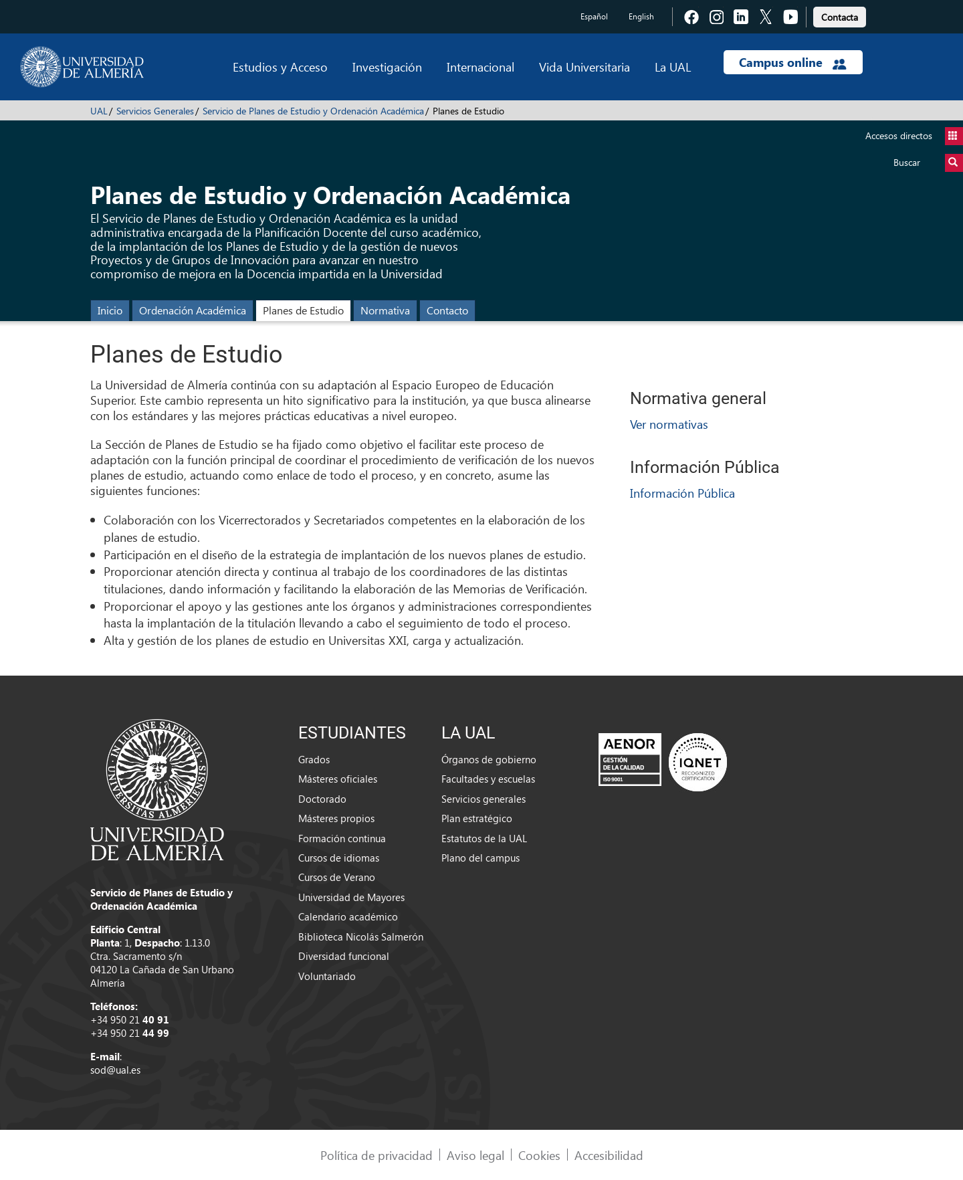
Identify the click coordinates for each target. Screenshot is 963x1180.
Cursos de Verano (336, 877)
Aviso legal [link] (475, 1155)
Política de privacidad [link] (376, 1155)
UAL (99, 110)
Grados (314, 759)
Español (594, 16)
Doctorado (322, 798)
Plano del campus (480, 857)
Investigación (387, 66)
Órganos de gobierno (488, 759)
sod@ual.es (115, 1069)
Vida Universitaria (584, 66)
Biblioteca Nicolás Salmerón (360, 936)
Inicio (110, 310)
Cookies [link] (539, 1155)
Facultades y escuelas (488, 778)
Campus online (793, 62)
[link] (839, 15)
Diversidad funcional (343, 956)
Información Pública (682, 492)
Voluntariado (327, 976)
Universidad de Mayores (351, 897)
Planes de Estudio (303, 310)
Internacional (480, 66)
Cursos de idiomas (338, 857)
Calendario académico (348, 916)
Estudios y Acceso (280, 66)
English (641, 16)
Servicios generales (483, 798)
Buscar (928, 163)
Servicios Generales (155, 110)
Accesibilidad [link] (608, 1155)
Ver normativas (669, 423)
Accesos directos (914, 136)
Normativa (385, 310)
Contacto (447, 310)
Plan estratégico (476, 818)
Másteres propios (336, 818)
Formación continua (342, 838)
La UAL (673, 66)
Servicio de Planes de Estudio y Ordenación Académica (313, 110)
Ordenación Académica (192, 310)
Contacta (839, 17)
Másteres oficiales (337, 778)
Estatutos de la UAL (484, 838)
